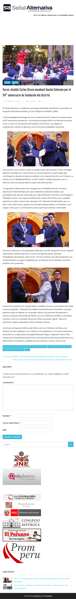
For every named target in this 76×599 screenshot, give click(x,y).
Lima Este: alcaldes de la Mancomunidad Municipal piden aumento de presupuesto (36, 356)
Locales (7, 82)
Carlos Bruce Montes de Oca (37, 347)
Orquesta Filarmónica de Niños (13, 350)
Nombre (7, 416)
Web (5, 430)
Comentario (8, 382)
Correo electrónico (11, 423)
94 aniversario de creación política (14, 347)
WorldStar (48, 596)
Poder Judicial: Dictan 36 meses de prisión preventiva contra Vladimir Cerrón (42, 359)
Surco (27, 350)
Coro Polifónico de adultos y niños (59, 347)
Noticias (15, 82)
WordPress (37, 596)
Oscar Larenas (30, 101)
